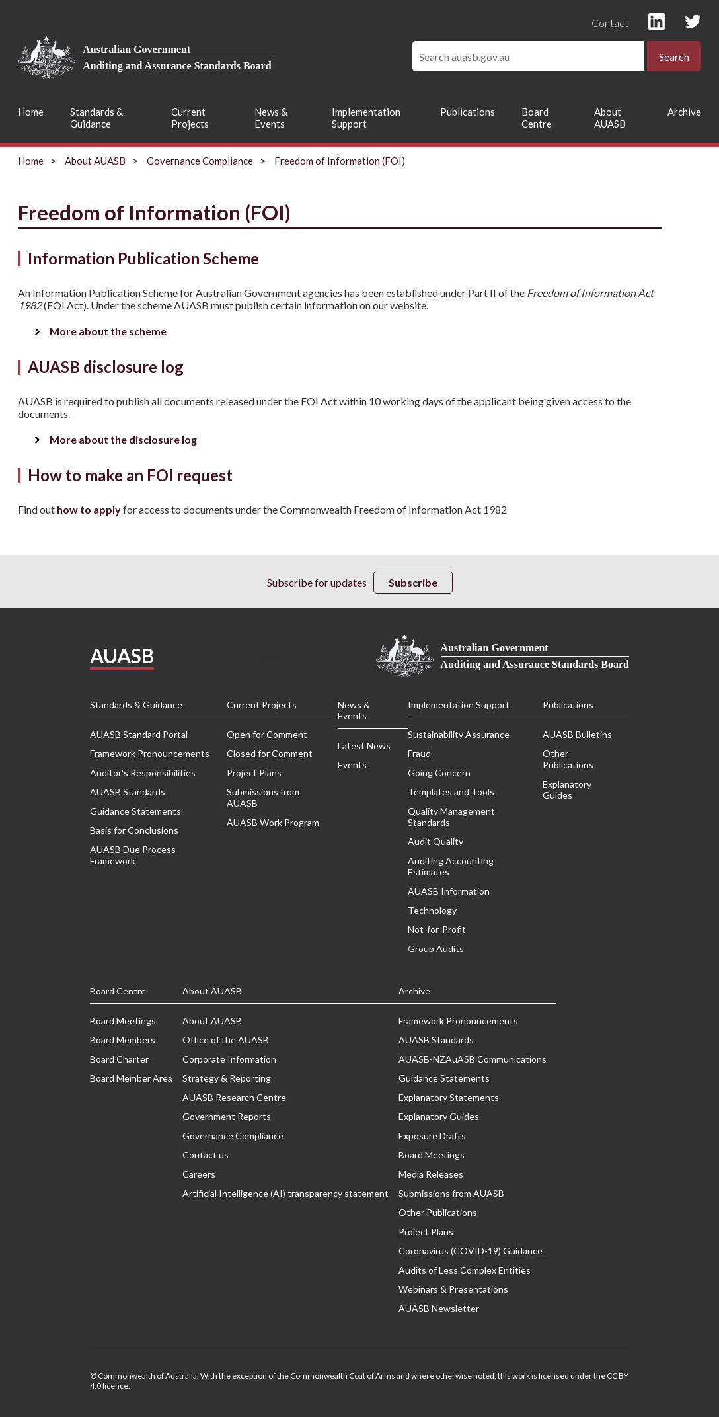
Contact (609, 23)
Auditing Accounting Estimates (451, 866)
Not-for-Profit (437, 929)
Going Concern (439, 772)
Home (31, 112)
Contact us (205, 1154)
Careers (198, 1174)
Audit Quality (435, 841)
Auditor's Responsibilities (143, 772)
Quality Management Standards (451, 816)
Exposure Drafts (432, 1135)
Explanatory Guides (567, 789)
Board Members (122, 1039)
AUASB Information (449, 891)
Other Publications (568, 759)
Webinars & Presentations (453, 1289)
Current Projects (190, 118)
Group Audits (436, 948)
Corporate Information (229, 1059)
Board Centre (536, 118)
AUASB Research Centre (234, 1097)
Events (352, 764)
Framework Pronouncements (149, 753)
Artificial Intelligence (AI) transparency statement (285, 1193)
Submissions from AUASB (263, 797)
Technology (432, 910)
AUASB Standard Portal (139, 734)
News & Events (270, 118)
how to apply (89, 509)
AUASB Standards (127, 791)
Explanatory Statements (448, 1097)
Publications (467, 112)
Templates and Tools (451, 791)
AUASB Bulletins (577, 734)
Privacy (265, 656)
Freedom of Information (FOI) (339, 161)
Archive (684, 112)
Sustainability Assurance (459, 734)
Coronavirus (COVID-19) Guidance (470, 1250)
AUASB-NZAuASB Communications (472, 1059)
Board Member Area (131, 1078)
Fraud (419, 753)
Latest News (364, 745)
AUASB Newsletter (438, 1308)
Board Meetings (123, 1020)
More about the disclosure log (123, 439)
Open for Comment (267, 734)
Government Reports (226, 1116)
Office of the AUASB (225, 1039)
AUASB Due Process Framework (133, 855)
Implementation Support (366, 118)
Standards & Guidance (96, 118)
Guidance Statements (135, 811)
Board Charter (119, 1059)
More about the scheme (108, 331)
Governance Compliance (200, 161)
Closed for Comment (270, 753)
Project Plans (254, 772)
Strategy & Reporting (226, 1078)
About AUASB (610, 118)
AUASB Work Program (273, 822)
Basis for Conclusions (134, 830)
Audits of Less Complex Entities (464, 1269)
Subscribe (413, 582)
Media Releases (430, 1174)
